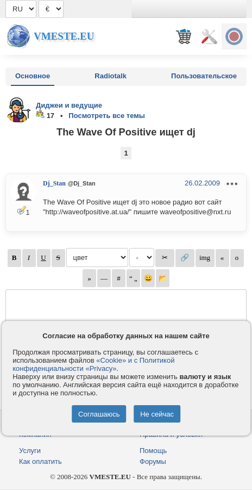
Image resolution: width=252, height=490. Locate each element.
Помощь (153, 450)
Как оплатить (40, 461)
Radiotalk (110, 76)
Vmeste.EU (64, 36)
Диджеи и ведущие (69, 105)
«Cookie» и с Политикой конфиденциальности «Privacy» (93, 364)
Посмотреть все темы (106, 115)
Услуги (30, 450)
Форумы (153, 461)
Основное (32, 76)
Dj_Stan (54, 183)
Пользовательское (204, 76)
